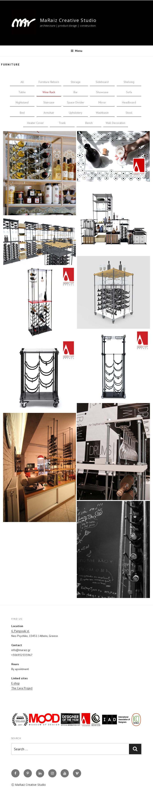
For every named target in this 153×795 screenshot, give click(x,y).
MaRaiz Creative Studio (68, 20)
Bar (76, 92)
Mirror (102, 102)
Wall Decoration (115, 123)
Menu (76, 51)
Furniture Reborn (49, 82)
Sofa (129, 92)
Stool (129, 112)
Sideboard (102, 82)
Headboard (129, 102)
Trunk (62, 123)
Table (22, 92)
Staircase (48, 102)
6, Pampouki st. (20, 631)
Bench (89, 123)
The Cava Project (21, 688)
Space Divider (75, 102)
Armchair (49, 112)
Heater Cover (35, 123)
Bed (22, 112)
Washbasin (102, 112)
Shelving (129, 82)
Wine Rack (49, 92)
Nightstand (22, 102)
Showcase (102, 92)
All (22, 82)
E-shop (15, 683)
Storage (76, 82)
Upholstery (75, 112)
